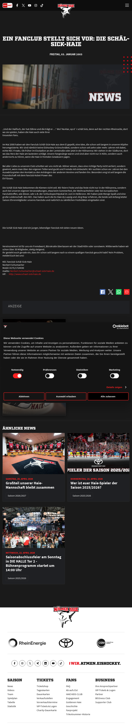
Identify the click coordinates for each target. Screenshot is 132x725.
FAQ (68, 686)
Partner (99, 694)
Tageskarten (43, 690)
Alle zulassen (108, 396)
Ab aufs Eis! (72, 690)
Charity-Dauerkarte (47, 710)
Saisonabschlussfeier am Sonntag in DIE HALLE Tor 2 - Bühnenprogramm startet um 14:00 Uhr (33, 563)
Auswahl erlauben (66, 396)
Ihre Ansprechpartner (106, 686)
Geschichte (72, 706)
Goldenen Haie (73, 702)
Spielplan (12, 698)
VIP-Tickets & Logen (47, 706)
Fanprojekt (71, 710)
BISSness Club (102, 698)
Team (10, 694)
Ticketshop (42, 686)
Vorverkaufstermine (47, 702)
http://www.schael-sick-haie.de (25, 274)
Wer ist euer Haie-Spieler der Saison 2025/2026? (94, 485)
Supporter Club (103, 702)
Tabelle (11, 702)
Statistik (11, 706)
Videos (10, 690)
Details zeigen (114, 387)
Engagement (72, 698)
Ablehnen (24, 396)
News (10, 686)
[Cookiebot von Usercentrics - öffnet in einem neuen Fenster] (114, 326)
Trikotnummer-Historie (78, 714)
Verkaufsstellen (45, 698)
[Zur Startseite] (66, 10)
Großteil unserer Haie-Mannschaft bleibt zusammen (30, 485)
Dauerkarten (43, 694)
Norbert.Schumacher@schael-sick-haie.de (32, 270)
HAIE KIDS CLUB (74, 694)
